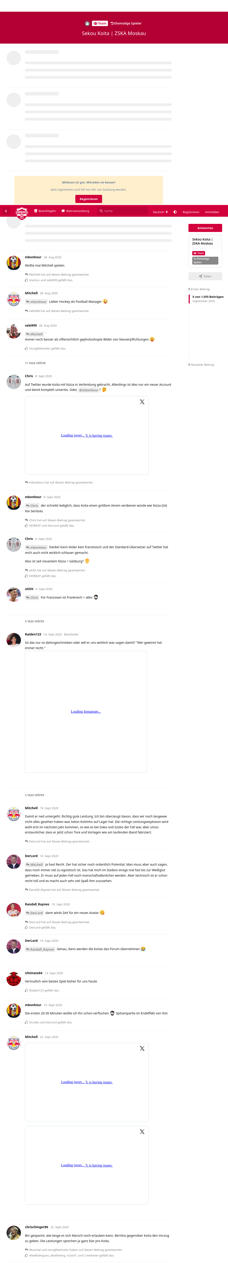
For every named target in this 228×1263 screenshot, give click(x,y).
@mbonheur (88, 185)
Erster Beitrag (199, 84)
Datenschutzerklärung (207, 1260)
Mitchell (36, 129)
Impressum (181, 1260)
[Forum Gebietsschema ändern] (160, 7)
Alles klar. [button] (214, 1247)
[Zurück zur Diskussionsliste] (6, 6)
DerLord (36, 708)
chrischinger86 (41, 1125)
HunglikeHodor (42, 1226)
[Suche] (122, 6)
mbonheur (38, 97)
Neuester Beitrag (201, 160)
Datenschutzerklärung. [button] (22, 1253)
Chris (34, 300)
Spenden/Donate (17, 1260)
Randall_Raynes (42, 744)
